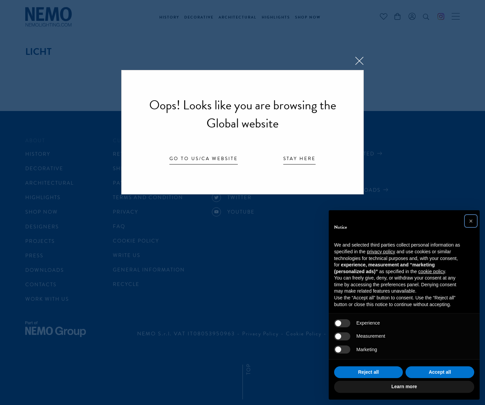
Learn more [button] (404, 386)
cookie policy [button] (431, 271)
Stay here (299, 159)
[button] (470, 221)
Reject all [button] (368, 372)
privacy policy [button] (381, 251)
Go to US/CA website (203, 159)
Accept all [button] (440, 372)
